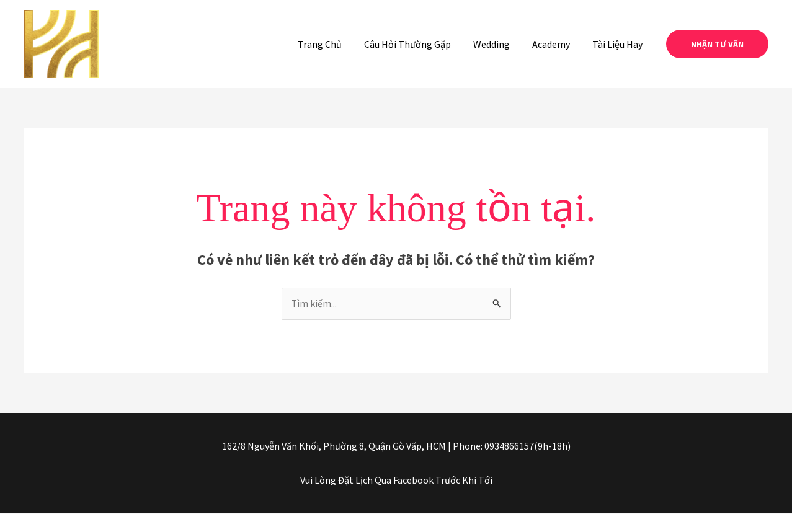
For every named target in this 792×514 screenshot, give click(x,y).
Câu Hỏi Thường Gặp (416, 44)
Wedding (497, 44)
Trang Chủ (331, 44)
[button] (717, 44)
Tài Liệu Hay (619, 44)
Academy (555, 44)
